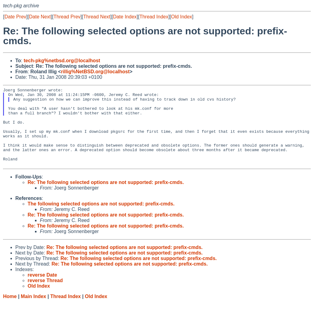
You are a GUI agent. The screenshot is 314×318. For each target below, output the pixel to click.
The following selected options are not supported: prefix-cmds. (101, 219)
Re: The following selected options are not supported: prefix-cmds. (106, 198)
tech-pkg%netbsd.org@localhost (62, 60)
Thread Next (96, 16)
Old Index (181, 16)
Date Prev (15, 16)
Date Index (124, 16)
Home (10, 312)
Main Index (33, 312)
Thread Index (154, 16)
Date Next (40, 16)
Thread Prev (67, 16)
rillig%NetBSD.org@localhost (95, 71)
